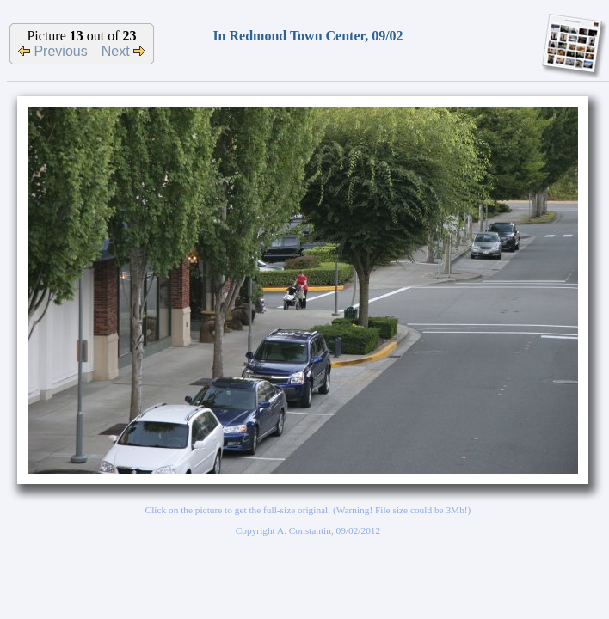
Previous (53, 51)
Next (123, 51)
